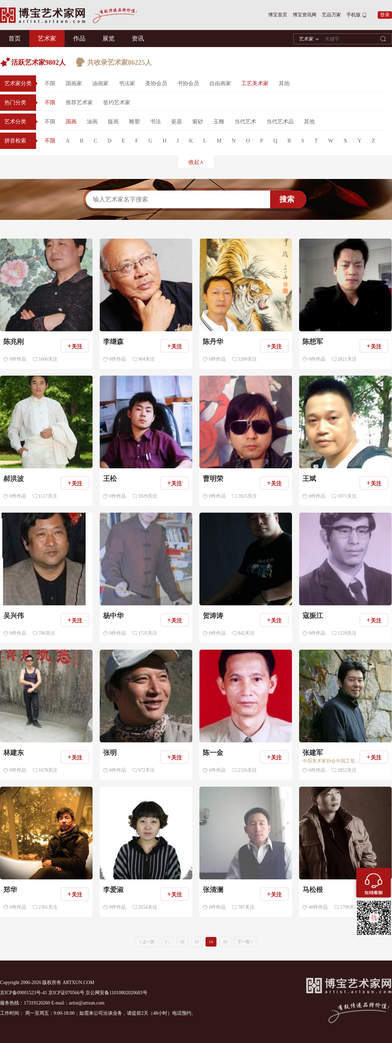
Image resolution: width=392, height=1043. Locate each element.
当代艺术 (245, 121)
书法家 (127, 83)
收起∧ (196, 162)
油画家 (100, 83)
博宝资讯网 (304, 14)
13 (197, 941)
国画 (71, 121)
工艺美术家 (254, 83)
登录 (385, 14)
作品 (79, 38)
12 (182, 941)
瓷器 (176, 121)
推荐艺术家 (79, 102)
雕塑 (134, 121)
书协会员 (188, 83)
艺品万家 (331, 14)
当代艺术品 (280, 121)
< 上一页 (147, 941)
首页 (15, 38)
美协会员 (156, 83)
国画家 (74, 83)
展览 (108, 38)
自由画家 (220, 83)
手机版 (353, 14)
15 (225, 941)
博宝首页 (277, 14)
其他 (284, 83)
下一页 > (245, 941)
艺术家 (47, 38)
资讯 (138, 38)
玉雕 (218, 121)
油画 (92, 121)
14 (211, 941)
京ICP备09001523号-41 (23, 992)
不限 (50, 83)
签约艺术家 (116, 102)
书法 (155, 121)
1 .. (167, 941)
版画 (113, 121)
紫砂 (197, 121)
